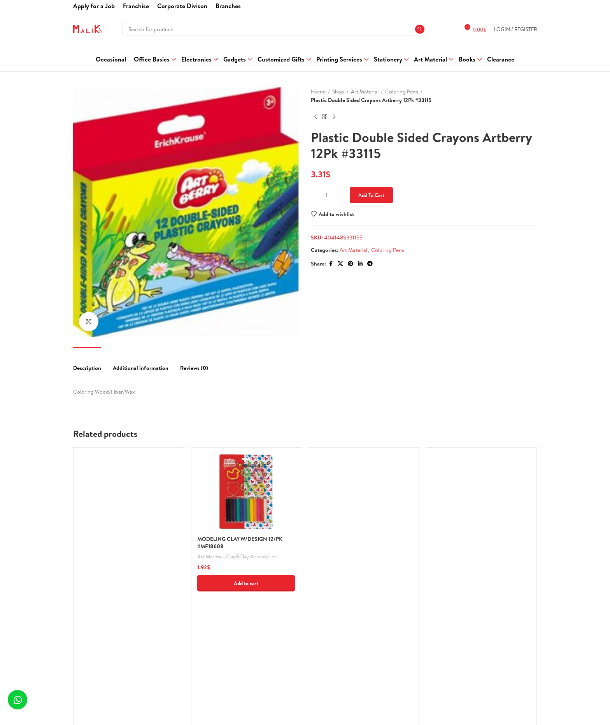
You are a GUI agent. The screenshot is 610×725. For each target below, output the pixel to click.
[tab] (87, 364)
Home (318, 91)
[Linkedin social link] (360, 264)
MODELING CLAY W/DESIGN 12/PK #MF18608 (239, 543)
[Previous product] (315, 117)
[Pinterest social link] (350, 264)
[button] (246, 583)
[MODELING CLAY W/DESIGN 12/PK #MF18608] (246, 492)
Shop (338, 91)
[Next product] (334, 117)
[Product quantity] (326, 195)
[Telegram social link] (370, 264)
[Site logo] (87, 28)
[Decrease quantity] (316, 195)
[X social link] (340, 264)
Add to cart (371, 195)
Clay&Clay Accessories (251, 556)
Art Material (365, 91)
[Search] (274, 29)
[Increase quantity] (337, 195)
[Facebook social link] (330, 264)
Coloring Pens (401, 91)
